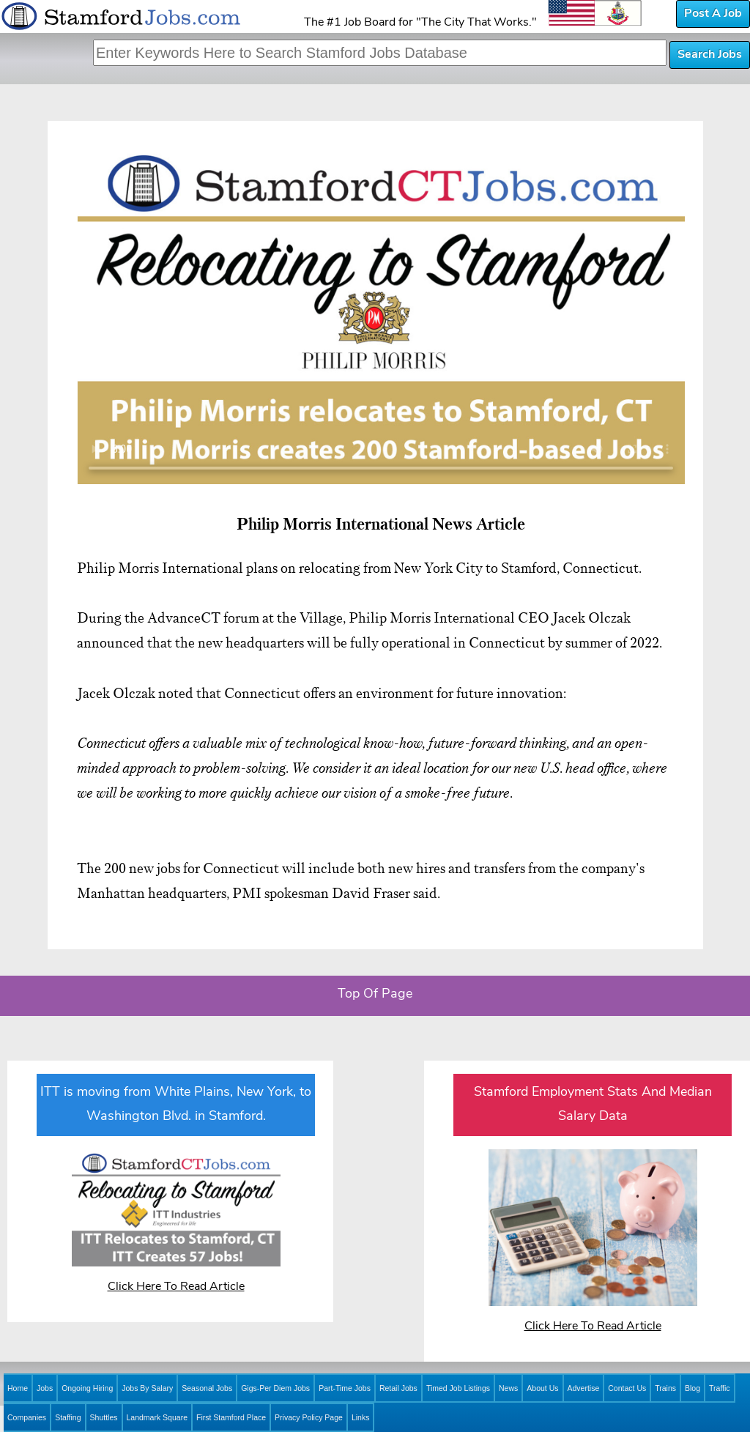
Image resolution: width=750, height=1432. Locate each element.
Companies (26, 1417)
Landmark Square (157, 1417)
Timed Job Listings (458, 1388)
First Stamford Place (231, 1417)
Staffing (68, 1417)
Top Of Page (375, 994)
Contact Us (627, 1388)
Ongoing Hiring (87, 1388)
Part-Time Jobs (345, 1388)
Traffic (719, 1388)
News (508, 1388)
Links (361, 1417)
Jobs (45, 1388)
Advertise (584, 1388)
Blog (692, 1388)
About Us (542, 1388)
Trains (665, 1388)
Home (17, 1388)
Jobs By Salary (147, 1388)
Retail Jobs (398, 1388)
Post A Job (713, 14)
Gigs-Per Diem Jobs (275, 1388)
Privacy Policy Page (309, 1417)
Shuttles (104, 1417)
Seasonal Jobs (207, 1388)
